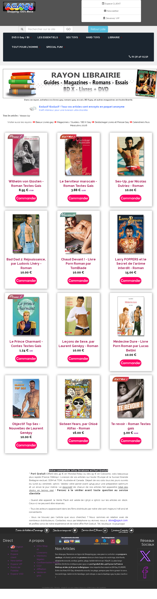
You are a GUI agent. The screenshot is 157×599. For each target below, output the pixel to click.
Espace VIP (16, 564)
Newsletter (111, 11)
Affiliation (41, 569)
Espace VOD (17, 573)
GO (68, 29)
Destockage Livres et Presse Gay (112, 122)
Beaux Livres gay (45, 122)
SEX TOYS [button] (73, 37)
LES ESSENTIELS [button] (48, 37)
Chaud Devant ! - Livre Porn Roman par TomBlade (78, 264)
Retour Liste (98, 29)
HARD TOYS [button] (94, 37)
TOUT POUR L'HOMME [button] (26, 47)
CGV (39, 565)
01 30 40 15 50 (138, 56)
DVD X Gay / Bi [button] (22, 37)
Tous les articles (10, 115)
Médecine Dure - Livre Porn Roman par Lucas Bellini (131, 346)
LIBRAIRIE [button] (115, 37)
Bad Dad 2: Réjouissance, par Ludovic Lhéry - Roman (26, 264)
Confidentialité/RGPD (48, 562)
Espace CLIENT (111, 3)
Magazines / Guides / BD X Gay (74, 122)
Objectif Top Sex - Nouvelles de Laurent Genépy (26, 428)
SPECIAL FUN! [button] (55, 47)
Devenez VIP (111, 18)
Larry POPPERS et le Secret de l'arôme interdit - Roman (130, 264)
